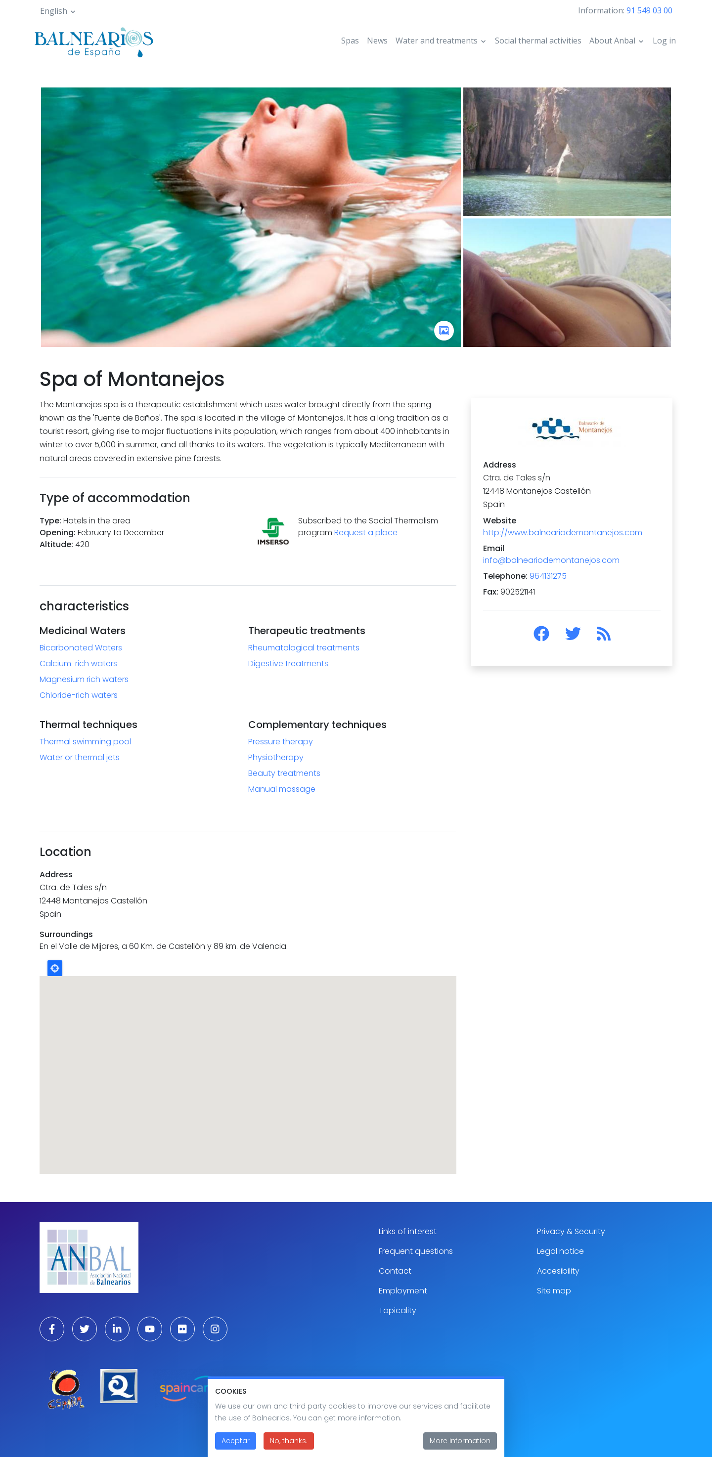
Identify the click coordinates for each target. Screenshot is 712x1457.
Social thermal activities (538, 40)
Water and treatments (437, 40)
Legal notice (560, 1251)
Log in (664, 40)
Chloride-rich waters (79, 695)
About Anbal (612, 40)
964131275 (548, 576)
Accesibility (558, 1271)
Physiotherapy (276, 757)
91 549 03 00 (649, 10)
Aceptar (236, 1441)
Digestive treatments (288, 663)
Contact (395, 1271)
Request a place (366, 532)
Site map (554, 1290)
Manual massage (281, 789)
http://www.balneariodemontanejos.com (562, 532)
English (53, 10)
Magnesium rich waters (84, 679)
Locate (54, 968)
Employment (403, 1290)
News (377, 40)
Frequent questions (416, 1251)
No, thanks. (289, 1441)
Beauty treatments (284, 773)
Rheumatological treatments (303, 647)
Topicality (397, 1310)
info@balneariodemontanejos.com (551, 560)
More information (460, 1441)
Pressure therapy (280, 741)
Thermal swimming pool (85, 741)
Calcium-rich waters (78, 663)
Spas (350, 40)
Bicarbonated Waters (81, 647)
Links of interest (408, 1231)
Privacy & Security (571, 1231)
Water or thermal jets (80, 757)
